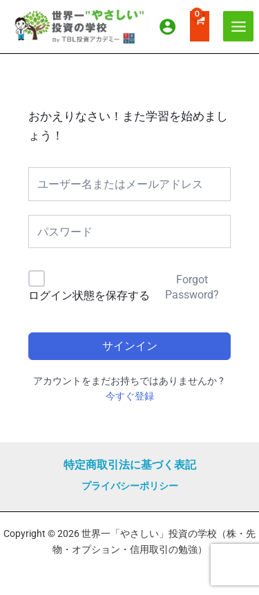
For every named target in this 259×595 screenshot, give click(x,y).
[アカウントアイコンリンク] (167, 26)
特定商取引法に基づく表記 (130, 464)
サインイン (129, 345)
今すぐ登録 (130, 396)
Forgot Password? (192, 287)
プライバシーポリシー (129, 485)
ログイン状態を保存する (89, 295)
